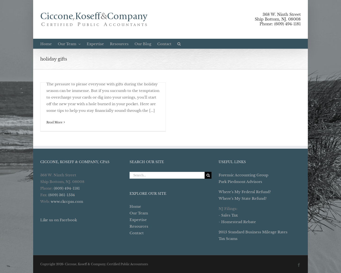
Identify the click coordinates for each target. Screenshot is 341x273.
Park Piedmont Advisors (240, 181)
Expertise (138, 219)
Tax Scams (228, 238)
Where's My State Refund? (243, 198)
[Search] (208, 175)
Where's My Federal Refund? (245, 192)
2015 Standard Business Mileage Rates (253, 232)
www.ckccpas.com (67, 201)
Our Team (139, 213)
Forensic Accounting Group (243, 175)
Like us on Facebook (58, 220)
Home (135, 206)
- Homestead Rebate (237, 222)
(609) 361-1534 (61, 195)
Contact (137, 233)
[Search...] (167, 175)
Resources (139, 226)
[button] (179, 44)
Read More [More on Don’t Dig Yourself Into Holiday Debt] (54, 122)
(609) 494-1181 (67, 188)
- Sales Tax (228, 215)
